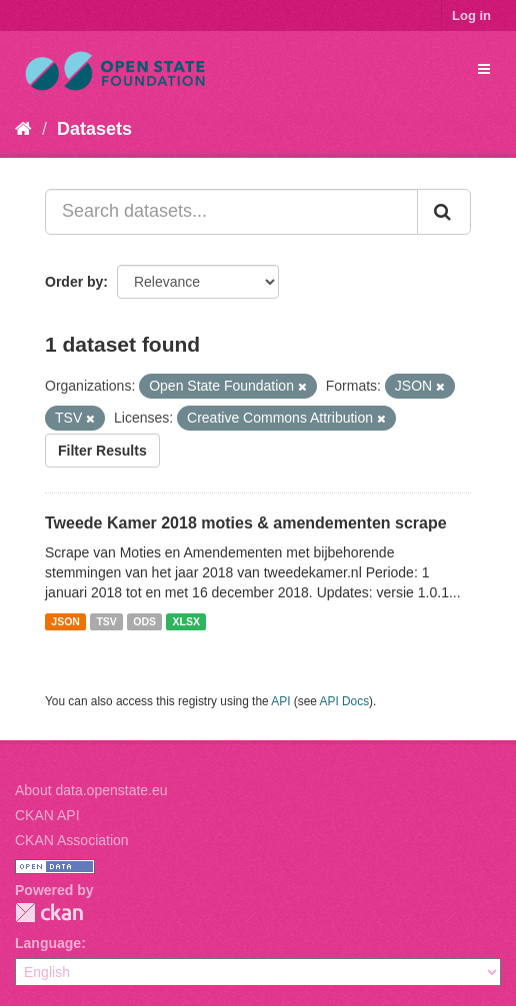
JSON (65, 621)
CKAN (49, 912)
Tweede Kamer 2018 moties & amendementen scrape (246, 522)
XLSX (186, 621)
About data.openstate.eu (91, 790)
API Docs (345, 701)
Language (48, 943)
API (280, 701)
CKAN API (47, 815)
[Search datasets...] (231, 212)
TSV (106, 621)
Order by (74, 282)
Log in (471, 15)
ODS (144, 621)
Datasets (94, 129)
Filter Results (102, 451)
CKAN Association (72, 840)
